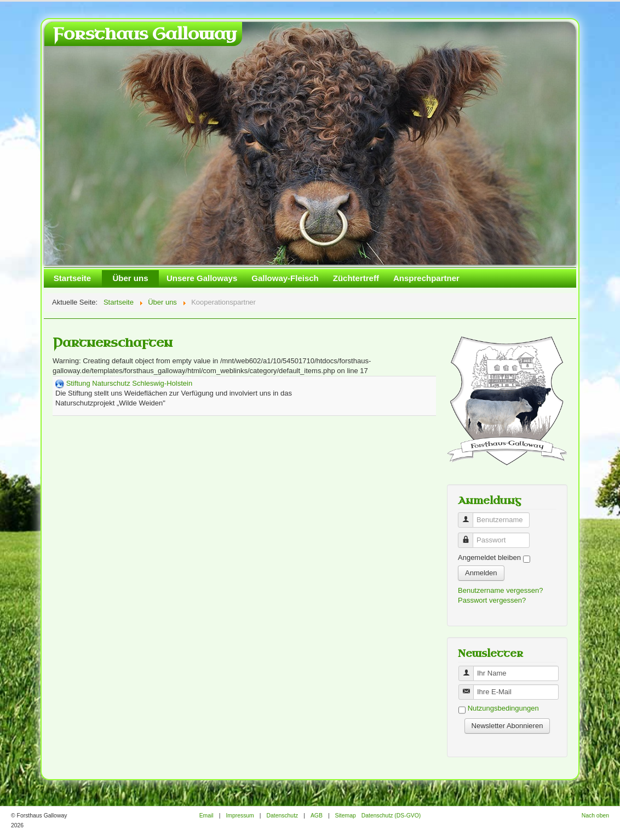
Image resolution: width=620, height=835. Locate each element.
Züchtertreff (356, 278)
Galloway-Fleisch (285, 278)
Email (206, 816)
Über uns (130, 278)
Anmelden (481, 573)
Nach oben (595, 816)
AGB (317, 816)
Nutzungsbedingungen (503, 709)
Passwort (469, 535)
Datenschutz (282, 816)
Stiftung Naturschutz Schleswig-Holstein (129, 383)
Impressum (240, 816)
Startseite (72, 278)
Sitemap (345, 816)
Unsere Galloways (202, 278)
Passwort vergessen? (492, 600)
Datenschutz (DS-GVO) (391, 816)
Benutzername (469, 515)
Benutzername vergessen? (500, 590)
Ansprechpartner (426, 278)
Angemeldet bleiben (489, 557)
